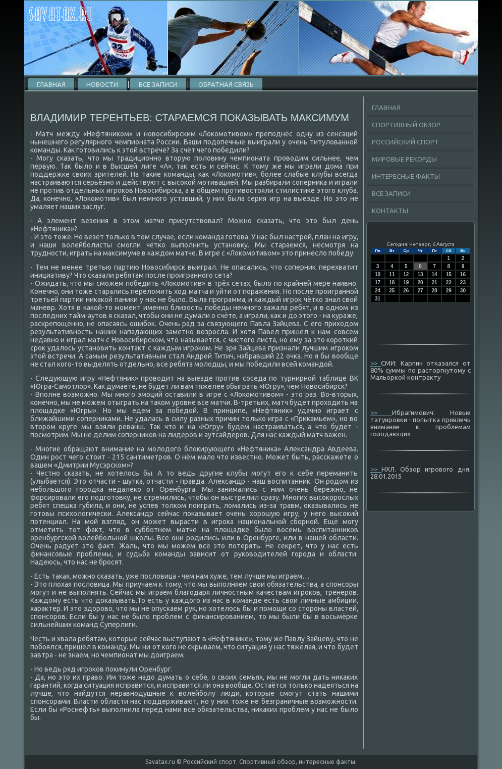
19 (406, 282)
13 (420, 274)
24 (377, 290)
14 (434, 274)
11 (392, 274)
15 (449, 274)
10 (377, 274)
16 (463, 274)
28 (434, 290)
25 (392, 290)
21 (434, 282)
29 (449, 290)
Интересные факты (406, 176)
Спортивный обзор (406, 124)
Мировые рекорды (404, 159)
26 (406, 290)
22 (449, 282)
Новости (102, 84)
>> (375, 363)
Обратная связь (226, 84)
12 (406, 274)
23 (463, 282)
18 (392, 282)
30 (463, 290)
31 (377, 298)
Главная (51, 84)
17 (377, 282)
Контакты (390, 210)
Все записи (158, 84)
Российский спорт (405, 141)
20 (420, 282)
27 (420, 290)
